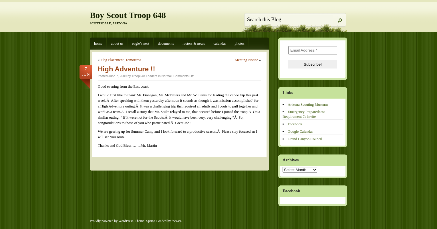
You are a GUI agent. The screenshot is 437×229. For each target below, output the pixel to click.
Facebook (295, 124)
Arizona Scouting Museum (308, 104)
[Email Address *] (312, 50)
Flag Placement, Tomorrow (121, 60)
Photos (240, 43)
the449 (176, 221)
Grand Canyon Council (305, 139)
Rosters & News (193, 43)
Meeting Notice (246, 60)
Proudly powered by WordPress (111, 221)
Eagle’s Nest (140, 43)
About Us (117, 43)
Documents (166, 43)
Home (98, 43)
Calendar (219, 43)
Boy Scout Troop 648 (128, 15)
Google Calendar (300, 131)
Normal (167, 76)
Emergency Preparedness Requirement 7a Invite (304, 114)
